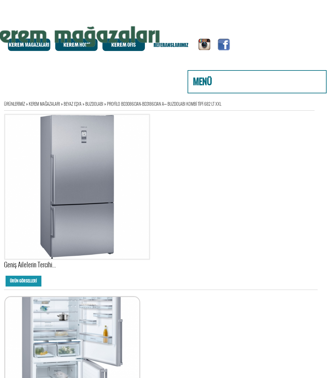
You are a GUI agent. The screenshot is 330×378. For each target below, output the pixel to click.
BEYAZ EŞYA (74, 104)
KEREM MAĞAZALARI (46, 104)
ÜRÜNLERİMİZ (16, 104)
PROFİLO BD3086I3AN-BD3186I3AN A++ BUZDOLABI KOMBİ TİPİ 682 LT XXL (164, 104)
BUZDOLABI (96, 104)
